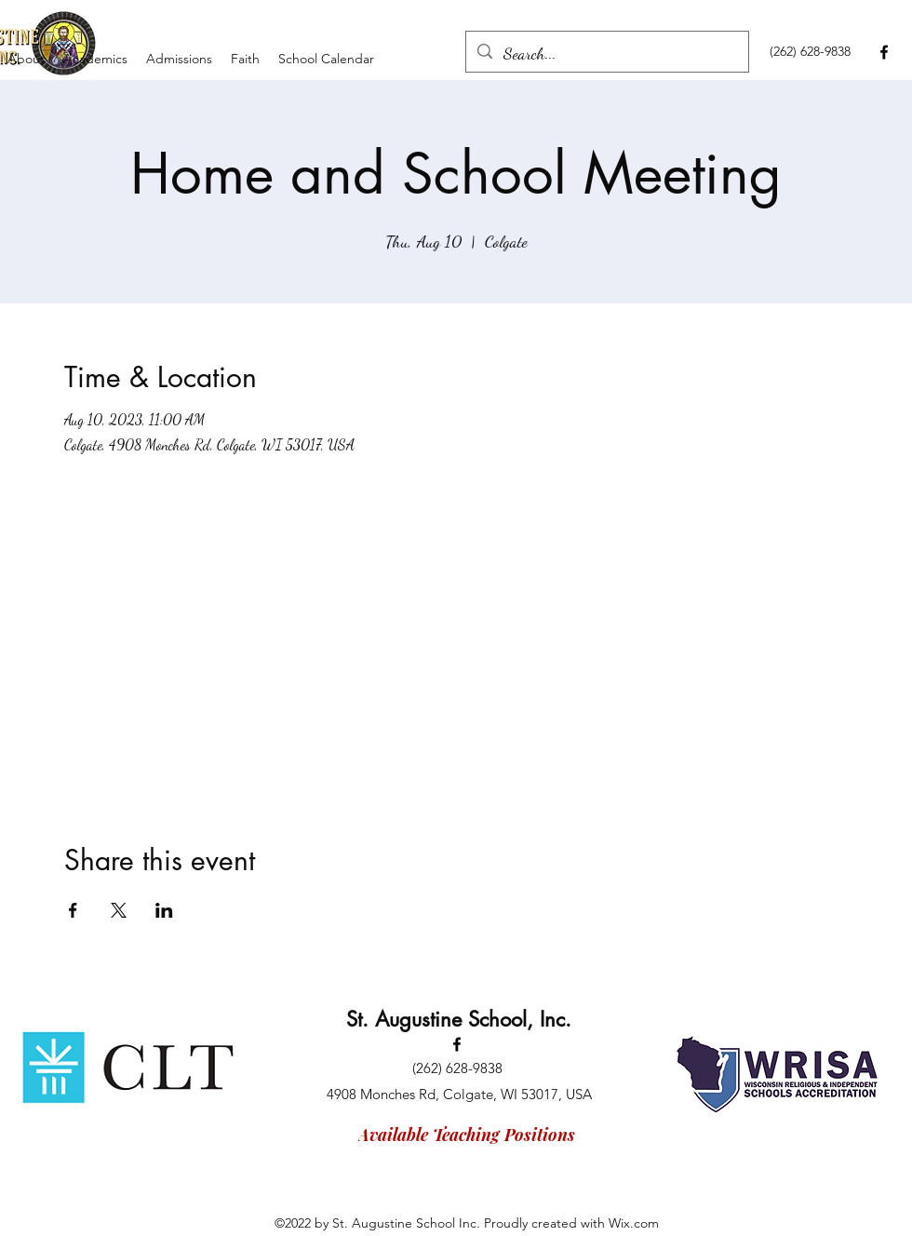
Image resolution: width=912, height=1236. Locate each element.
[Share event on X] (118, 910)
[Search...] (606, 54)
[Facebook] (884, 52)
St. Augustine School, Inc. (458, 1019)
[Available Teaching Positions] (466, 1134)
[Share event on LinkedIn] (164, 910)
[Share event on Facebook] (73, 910)
